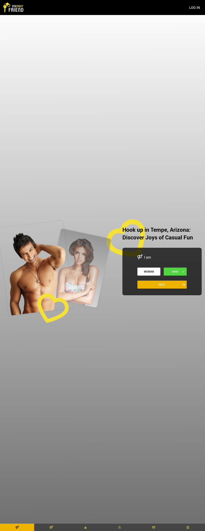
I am (147, 257)
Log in (194, 7)
